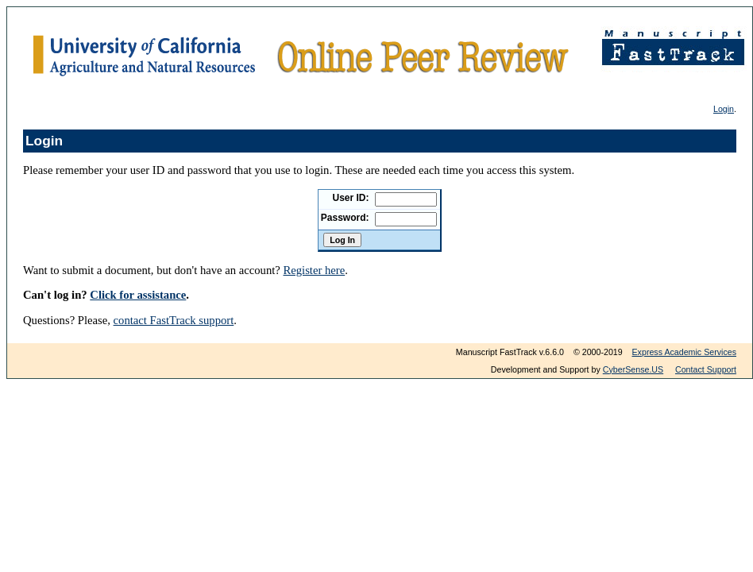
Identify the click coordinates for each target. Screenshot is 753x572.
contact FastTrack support (174, 320)
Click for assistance (138, 294)
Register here (314, 270)
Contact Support (705, 369)
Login (723, 109)
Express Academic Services (684, 352)
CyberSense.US (633, 369)
